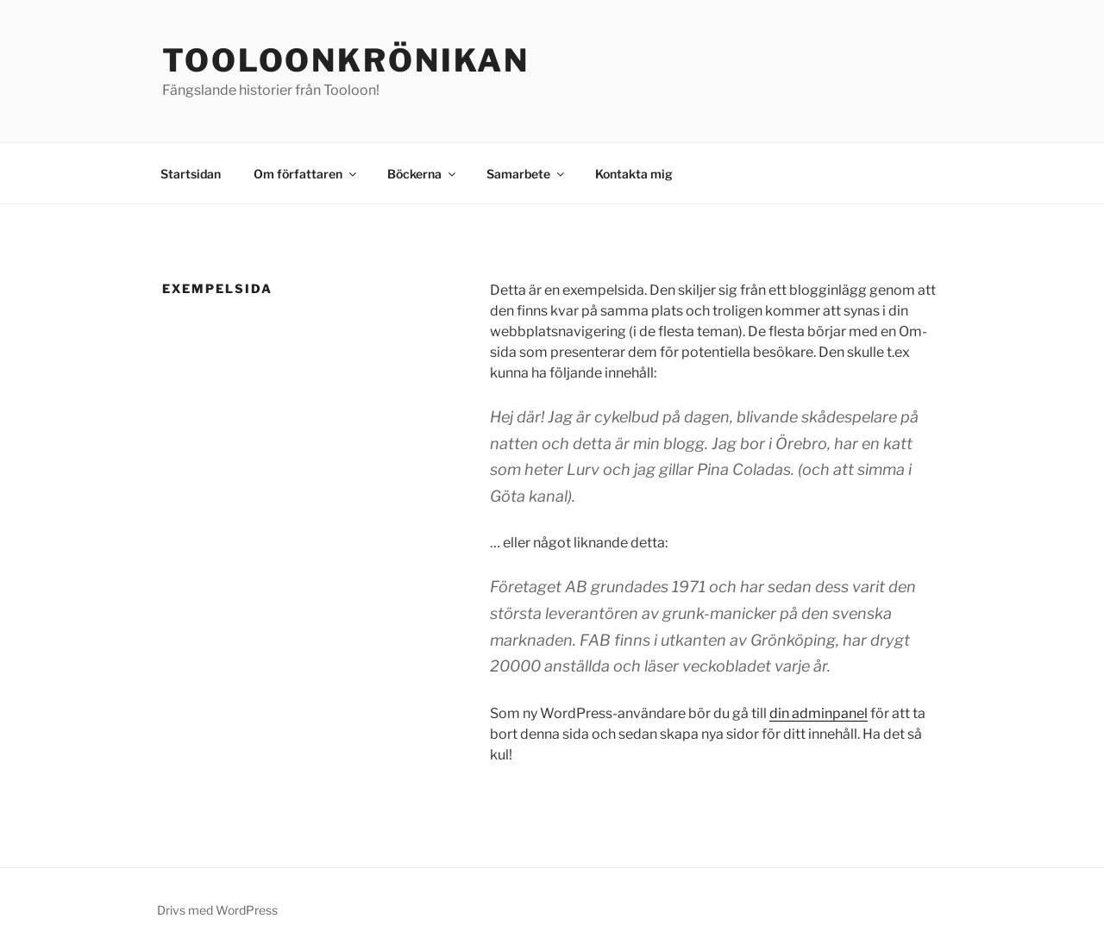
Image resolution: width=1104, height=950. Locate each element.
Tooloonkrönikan (346, 60)
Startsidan (190, 173)
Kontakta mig (634, 173)
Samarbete (526, 173)
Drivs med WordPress (217, 910)
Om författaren (306, 173)
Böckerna (422, 173)
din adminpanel (818, 713)
